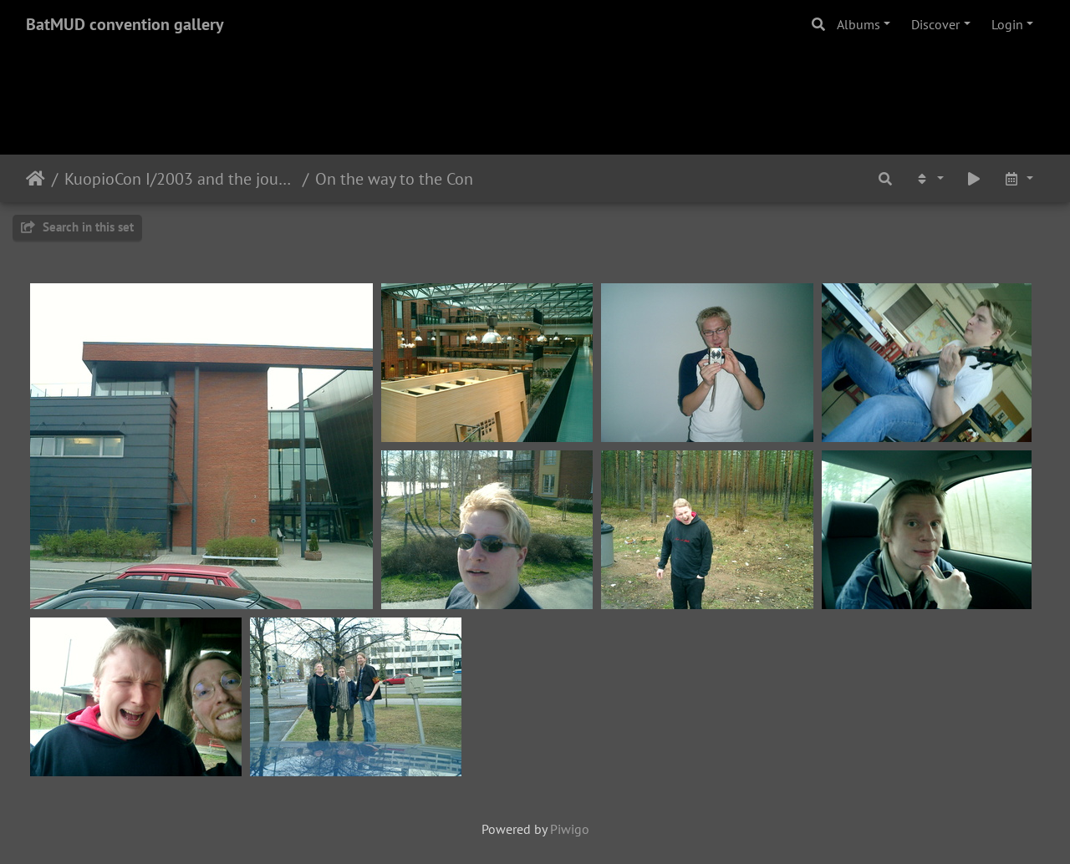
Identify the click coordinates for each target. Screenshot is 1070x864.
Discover (935, 24)
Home (35, 178)
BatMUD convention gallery (125, 24)
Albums (858, 24)
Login (1007, 24)
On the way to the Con (394, 179)
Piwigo (569, 829)
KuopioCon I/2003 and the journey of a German (180, 179)
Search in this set (77, 227)
